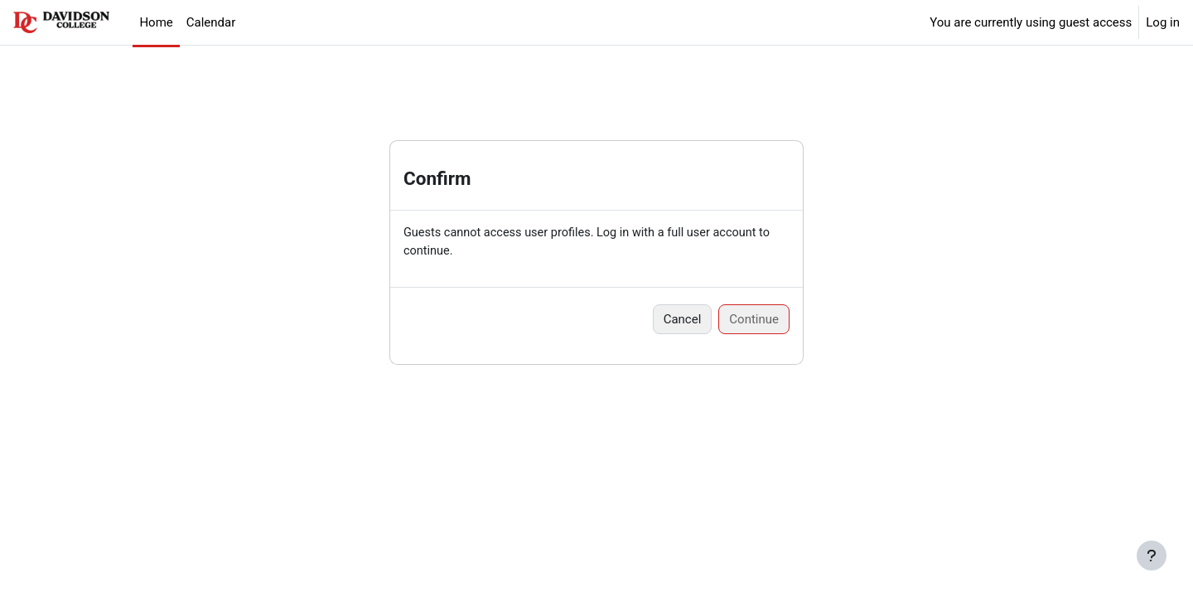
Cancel (683, 320)
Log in (1163, 22)
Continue (754, 320)
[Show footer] (1151, 555)
